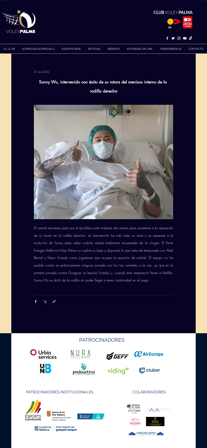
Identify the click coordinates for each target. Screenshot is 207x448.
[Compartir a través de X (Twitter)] (45, 301)
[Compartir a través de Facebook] (35, 301)
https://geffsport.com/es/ (90, 370)
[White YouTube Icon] (185, 38)
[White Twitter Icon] (173, 38)
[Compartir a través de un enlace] (54, 301)
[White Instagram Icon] (179, 38)
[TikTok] (191, 38)
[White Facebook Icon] (167, 38)
